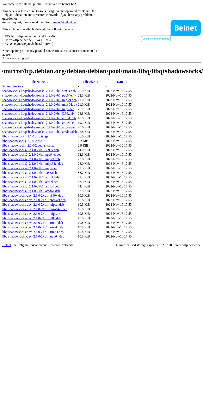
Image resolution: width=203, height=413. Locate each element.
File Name (37, 82)
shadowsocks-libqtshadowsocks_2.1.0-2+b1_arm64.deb (39, 127)
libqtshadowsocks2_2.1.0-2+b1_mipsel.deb (31, 159)
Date (120, 82)
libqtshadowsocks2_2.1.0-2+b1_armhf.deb (30, 177)
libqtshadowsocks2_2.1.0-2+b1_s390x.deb (30, 150)
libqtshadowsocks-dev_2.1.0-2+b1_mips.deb (32, 213)
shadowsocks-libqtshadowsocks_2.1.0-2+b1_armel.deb (38, 122)
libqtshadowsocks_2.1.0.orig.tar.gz (25, 136)
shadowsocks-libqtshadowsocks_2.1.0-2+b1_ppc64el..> (39, 95)
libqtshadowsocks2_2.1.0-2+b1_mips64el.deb (32, 163)
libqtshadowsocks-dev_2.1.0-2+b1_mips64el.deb (34, 209)
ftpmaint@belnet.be (63, 22)
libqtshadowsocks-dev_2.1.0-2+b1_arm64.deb (33, 232)
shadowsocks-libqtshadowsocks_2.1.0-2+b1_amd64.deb (39, 132)
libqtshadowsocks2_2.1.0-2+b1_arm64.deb (30, 186)
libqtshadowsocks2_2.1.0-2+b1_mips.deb (29, 168)
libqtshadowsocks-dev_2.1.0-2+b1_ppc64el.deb (34, 200)
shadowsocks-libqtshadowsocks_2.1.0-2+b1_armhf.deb (39, 118)
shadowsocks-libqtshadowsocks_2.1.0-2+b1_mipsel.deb (39, 100)
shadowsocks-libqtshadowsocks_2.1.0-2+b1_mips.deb (38, 109)
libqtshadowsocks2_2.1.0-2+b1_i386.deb (29, 172)
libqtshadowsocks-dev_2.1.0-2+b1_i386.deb (31, 218)
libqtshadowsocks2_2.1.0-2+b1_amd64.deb (31, 191)
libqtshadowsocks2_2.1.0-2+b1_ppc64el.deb (31, 154)
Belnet (6, 245)
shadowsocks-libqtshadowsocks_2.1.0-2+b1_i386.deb (38, 113)
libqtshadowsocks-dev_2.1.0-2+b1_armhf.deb (32, 222)
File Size (89, 82)
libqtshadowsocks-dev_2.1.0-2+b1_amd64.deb (33, 236)
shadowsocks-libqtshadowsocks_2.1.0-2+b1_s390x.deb (39, 91)
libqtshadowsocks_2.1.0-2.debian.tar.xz (28, 145)
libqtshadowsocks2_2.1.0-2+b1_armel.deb (30, 182)
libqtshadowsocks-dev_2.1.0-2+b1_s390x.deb (32, 195)
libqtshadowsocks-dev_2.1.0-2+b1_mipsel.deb (33, 204)
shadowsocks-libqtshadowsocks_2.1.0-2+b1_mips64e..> (39, 104)
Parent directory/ (13, 86)
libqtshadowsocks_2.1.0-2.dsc (22, 141)
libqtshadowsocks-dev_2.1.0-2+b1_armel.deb (32, 227)
